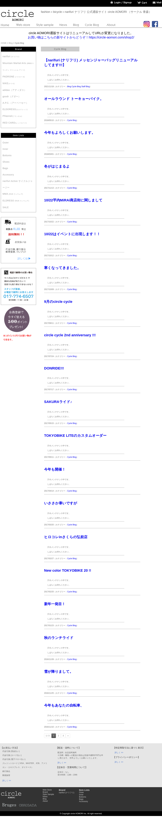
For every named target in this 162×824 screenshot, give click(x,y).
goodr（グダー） (12, 96)
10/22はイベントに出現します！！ (72, 234)
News (45, 796)
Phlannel (12, 116)
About (45, 801)
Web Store (47, 790)
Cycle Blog (76, 86)
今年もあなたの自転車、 (64, 705)
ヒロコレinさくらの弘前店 (65, 537)
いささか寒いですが (60, 503)
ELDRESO (16, 200)
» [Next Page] (67, 736)
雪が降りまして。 (58, 672)
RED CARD (15, 122)
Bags (5, 168)
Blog (11, 43)
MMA (13, 194)
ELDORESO (15, 109)
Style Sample (48, 794)
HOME (4, 43)
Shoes (6, 162)
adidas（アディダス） (14, 90)
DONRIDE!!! (54, 368)
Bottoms (7, 155)
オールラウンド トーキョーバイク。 (73, 99)
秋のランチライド (58, 638)
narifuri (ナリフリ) (66, 792)
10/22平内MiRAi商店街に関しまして (73, 200)
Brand (45, 792)
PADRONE (14, 76)
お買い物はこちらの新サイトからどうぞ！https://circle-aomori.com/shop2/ (81, 37)
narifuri (11, 56)
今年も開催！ (54, 469)
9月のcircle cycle (58, 302)
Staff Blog (85, 86)
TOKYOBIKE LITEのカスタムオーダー (75, 436)
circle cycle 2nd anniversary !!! (70, 335)
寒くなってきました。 (62, 268)
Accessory (8, 174)
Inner (5, 149)
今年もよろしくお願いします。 (69, 133)
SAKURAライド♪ (58, 402)
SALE (6, 207)
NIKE (9, 83)
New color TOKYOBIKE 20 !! (67, 570)
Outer (6, 142)
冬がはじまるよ (57, 166)
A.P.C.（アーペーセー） (15, 103)
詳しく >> (6, 780)
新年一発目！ (54, 604)
